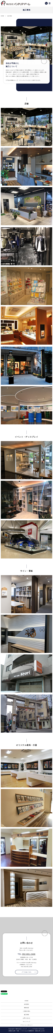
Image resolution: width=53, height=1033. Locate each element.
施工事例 (26, 1014)
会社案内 (26, 1004)
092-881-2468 (28, 954)
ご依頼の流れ (26, 1011)
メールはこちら (26, 972)
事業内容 (26, 1007)
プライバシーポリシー (26, 1025)
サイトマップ (26, 1021)
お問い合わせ (26, 1018)
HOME (2, 16)
